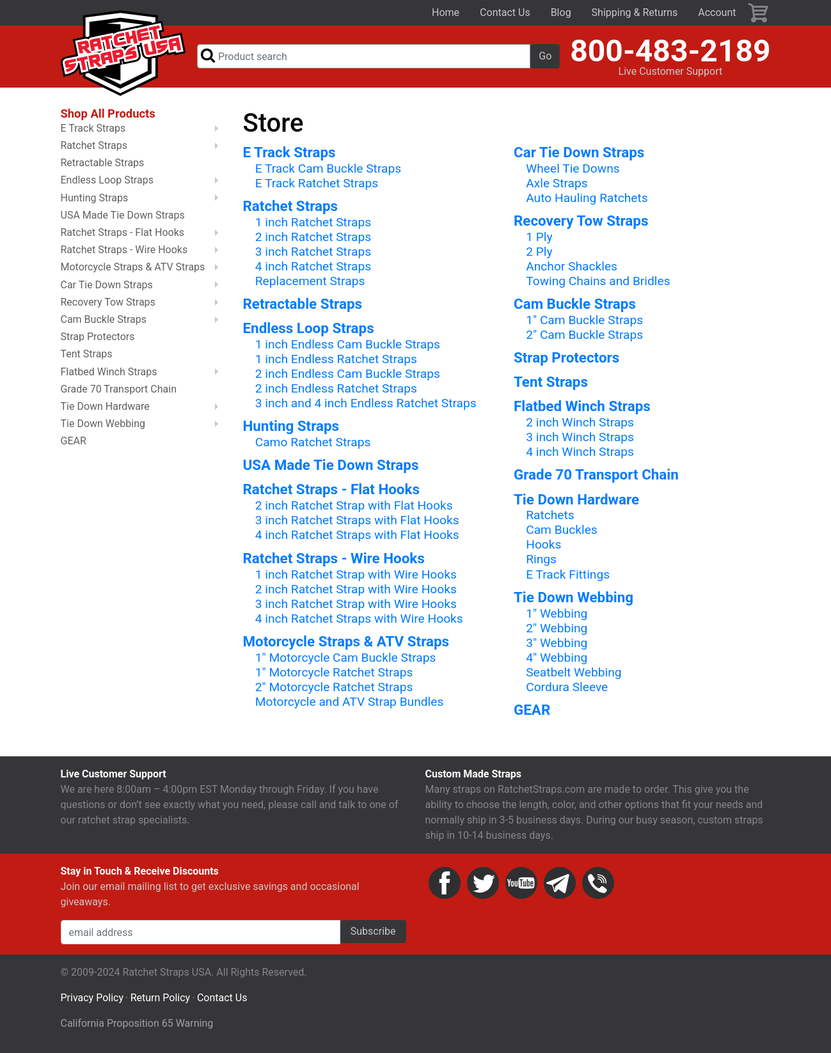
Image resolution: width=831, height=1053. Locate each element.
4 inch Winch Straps (580, 453)
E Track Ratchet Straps (316, 183)
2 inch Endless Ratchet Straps (336, 389)
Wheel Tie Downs (573, 169)
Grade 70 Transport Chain (596, 475)
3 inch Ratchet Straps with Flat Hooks (357, 521)
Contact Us (505, 12)
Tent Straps (551, 383)
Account (717, 12)
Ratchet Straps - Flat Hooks (331, 490)
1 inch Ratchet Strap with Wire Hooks (356, 575)
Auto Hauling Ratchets (586, 198)
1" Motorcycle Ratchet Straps (334, 673)
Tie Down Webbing (573, 597)
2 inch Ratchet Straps (313, 237)
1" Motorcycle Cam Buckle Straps (345, 658)
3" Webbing (556, 643)
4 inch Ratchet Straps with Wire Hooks (359, 619)
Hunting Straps (291, 427)
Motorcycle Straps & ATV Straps (346, 642)
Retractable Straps (303, 305)
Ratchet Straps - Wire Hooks (334, 558)
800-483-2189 (670, 51)
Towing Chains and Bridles (598, 282)
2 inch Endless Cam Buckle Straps (347, 375)
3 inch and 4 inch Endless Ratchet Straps (366, 404)
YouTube (521, 884)
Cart (759, 13)
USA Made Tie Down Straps (331, 466)
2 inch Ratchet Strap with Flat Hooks (354, 506)
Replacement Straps (310, 282)
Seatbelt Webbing (573, 673)
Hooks (543, 545)
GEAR (532, 711)
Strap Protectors (566, 358)
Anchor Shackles (571, 267)
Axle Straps (557, 183)
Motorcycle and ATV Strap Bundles (349, 703)
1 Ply (539, 237)
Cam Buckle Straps (575, 305)
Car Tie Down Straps (579, 152)
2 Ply (539, 253)
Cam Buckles (562, 531)
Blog (561, 12)
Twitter (483, 884)
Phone (598, 884)
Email (560, 884)
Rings (541, 560)
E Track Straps (289, 152)
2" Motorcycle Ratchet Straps (334, 688)
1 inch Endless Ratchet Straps (336, 360)
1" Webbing (556, 614)
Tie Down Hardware (576, 500)
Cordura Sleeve (567, 688)
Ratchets (550, 516)
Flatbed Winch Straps (582, 407)
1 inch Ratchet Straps (313, 222)
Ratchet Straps (290, 207)
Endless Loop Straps (308, 329)
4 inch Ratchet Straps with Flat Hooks (357, 536)
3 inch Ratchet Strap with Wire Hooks (356, 604)
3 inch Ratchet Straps (313, 253)
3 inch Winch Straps (580, 438)
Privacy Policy (92, 999)
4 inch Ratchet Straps (313, 267)
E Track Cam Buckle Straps (328, 169)
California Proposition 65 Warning (137, 1024)
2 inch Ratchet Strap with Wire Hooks (356, 589)
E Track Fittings (568, 575)
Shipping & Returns (635, 12)
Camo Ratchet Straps (313, 443)
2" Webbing (556, 628)
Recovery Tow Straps (581, 222)
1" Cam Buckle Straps (584, 321)
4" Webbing (556, 658)
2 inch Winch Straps (580, 423)
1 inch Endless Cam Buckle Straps (347, 345)
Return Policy (160, 999)
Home (445, 12)
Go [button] (545, 57)
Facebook (444, 884)
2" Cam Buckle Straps (584, 336)
